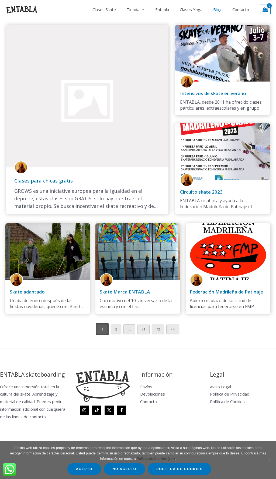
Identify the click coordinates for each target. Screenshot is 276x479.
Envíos (146, 386)
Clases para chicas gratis (43, 180)
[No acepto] (269, 460)
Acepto (84, 469)
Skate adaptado (26, 292)
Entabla (171, 9)
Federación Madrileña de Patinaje (225, 292)
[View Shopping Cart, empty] (265, 10)
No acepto (124, 469)
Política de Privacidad (229, 394)
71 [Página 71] (143, 329)
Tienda (145, 9)
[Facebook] (121, 410)
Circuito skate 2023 (200, 192)
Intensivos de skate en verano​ (212, 93)
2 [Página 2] (116, 329)
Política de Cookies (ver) (156, 459)
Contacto (242, 9)
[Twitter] (109, 410)
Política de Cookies (227, 401)
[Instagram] (84, 410)
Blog (221, 9)
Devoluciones (152, 394)
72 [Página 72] (158, 329)
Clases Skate (119, 9)
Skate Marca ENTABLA (123, 292)
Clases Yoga (198, 9)
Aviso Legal (220, 386)
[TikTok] (96, 410)
